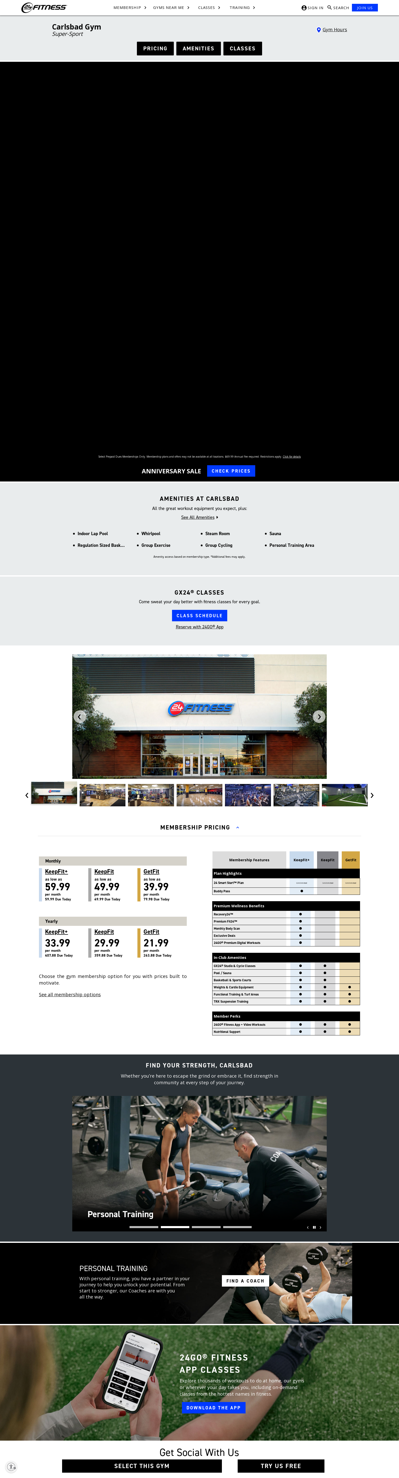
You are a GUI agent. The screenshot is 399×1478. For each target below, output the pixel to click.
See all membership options (70, 755)
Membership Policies (190, 1417)
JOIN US (365, 7)
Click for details (292, 217)
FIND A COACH (245, 1041)
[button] (144, 988)
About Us (85, 1409)
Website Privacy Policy (191, 1443)
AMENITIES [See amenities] (199, 48)
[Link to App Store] (302, 1429)
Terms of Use (185, 1409)
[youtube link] (212, 1316)
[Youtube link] (280, 1411)
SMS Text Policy (186, 1435)
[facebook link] (212, 1276)
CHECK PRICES (231, 232)
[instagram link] (212, 1289)
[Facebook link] (251, 1411)
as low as (66, 645)
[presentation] (80, 477)
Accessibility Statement (191, 1452)
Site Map (85, 1426)
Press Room (87, 1435)
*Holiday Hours (278, 1297)
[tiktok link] (212, 1302)
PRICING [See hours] (155, 48)
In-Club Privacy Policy (190, 1426)
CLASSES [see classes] (243, 48)
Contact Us (135, 1409)
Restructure (87, 1443)
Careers (84, 1417)
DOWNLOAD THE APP (214, 1168)
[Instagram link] (261, 1411)
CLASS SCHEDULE (200, 376)
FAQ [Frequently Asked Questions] (130, 1435)
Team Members (138, 1417)
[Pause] (313, 991)
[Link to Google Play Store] (265, 1429)
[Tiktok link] (270, 1411)
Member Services (139, 1426)
